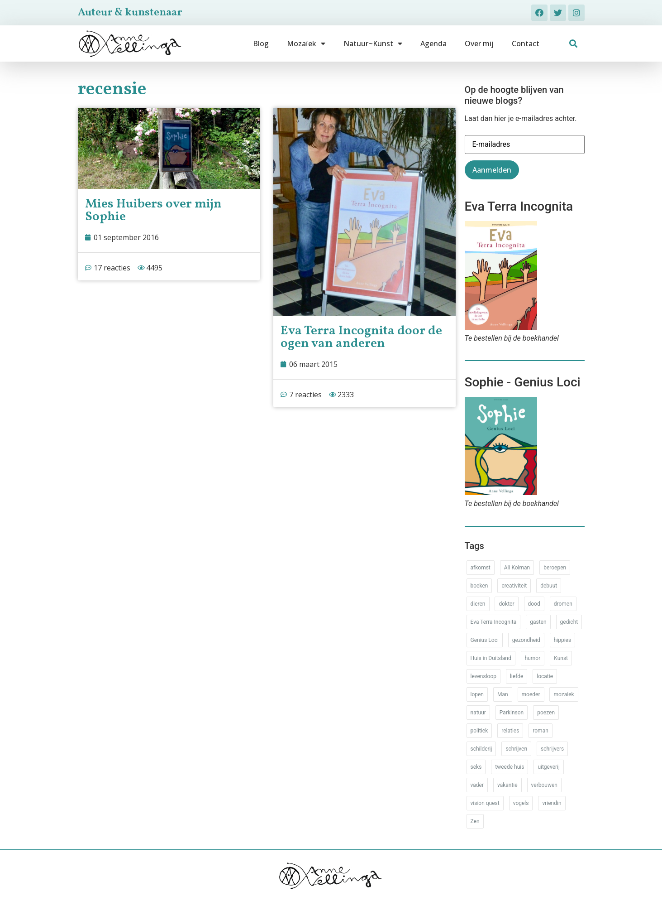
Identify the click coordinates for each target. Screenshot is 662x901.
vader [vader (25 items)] (477, 785)
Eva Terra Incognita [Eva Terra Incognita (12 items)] (494, 622)
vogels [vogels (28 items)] (521, 803)
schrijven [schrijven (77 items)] (516, 749)
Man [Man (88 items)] (502, 694)
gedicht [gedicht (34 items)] (569, 622)
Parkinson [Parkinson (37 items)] (512, 712)
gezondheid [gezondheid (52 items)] (526, 640)
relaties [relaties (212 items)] (510, 731)
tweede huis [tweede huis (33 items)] (509, 767)
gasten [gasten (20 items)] (538, 622)
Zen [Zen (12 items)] (475, 821)
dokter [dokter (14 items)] (506, 604)
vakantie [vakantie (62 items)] (507, 785)
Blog (261, 43)
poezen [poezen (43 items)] (546, 712)
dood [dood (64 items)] (534, 604)
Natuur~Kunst (372, 43)
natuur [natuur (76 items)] (478, 712)
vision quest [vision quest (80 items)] (485, 803)
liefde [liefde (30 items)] (516, 676)
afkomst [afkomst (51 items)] (481, 567)
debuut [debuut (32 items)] (548, 586)
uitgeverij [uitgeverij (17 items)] (548, 767)
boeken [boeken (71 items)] (479, 586)
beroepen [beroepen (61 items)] (554, 567)
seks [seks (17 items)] (476, 767)
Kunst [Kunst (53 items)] (561, 658)
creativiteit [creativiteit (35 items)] (514, 586)
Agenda (433, 43)
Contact (525, 43)
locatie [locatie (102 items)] (545, 676)
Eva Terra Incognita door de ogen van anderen (361, 337)
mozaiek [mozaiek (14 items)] (563, 694)
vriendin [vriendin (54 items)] (551, 803)
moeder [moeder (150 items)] (531, 694)
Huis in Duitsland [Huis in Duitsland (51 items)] (491, 658)
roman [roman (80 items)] (540, 731)
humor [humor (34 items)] (533, 658)
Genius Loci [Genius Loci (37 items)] (485, 640)
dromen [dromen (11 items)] (563, 604)
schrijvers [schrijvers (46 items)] (552, 749)
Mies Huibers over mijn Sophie (153, 210)
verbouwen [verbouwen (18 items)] (544, 785)
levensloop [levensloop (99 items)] (483, 676)
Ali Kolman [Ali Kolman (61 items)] (517, 567)
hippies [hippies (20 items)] (562, 640)
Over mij (479, 43)
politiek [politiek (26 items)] (479, 731)
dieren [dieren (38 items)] (478, 604)
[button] (573, 43)
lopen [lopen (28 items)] (477, 694)
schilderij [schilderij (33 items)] (481, 749)
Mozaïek (306, 43)
